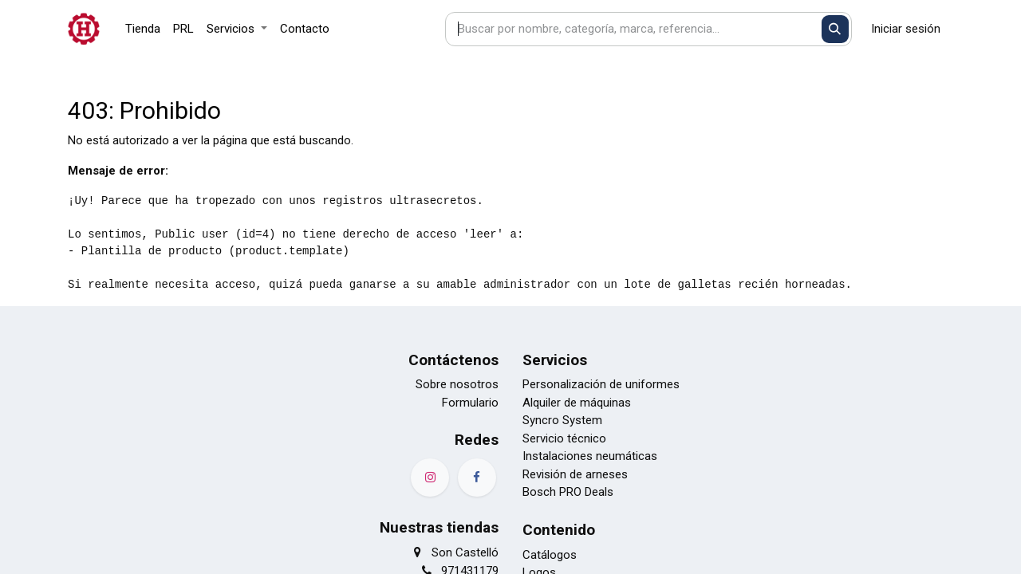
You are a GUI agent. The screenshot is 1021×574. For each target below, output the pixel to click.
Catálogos (549, 555)
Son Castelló (454, 552)
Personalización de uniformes (601, 384)
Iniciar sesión (905, 29)
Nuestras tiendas (439, 527)
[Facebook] (477, 477)
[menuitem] (143, 29)
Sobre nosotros (457, 384)
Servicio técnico (564, 438)
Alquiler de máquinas (576, 402)
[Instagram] (430, 477)
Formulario (470, 402)
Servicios (554, 360)
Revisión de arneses (575, 474)
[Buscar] (836, 29)
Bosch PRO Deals (567, 492)
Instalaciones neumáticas (589, 456)
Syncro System (562, 420)
